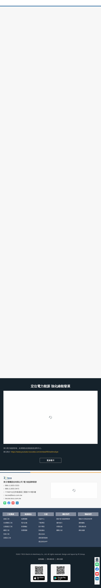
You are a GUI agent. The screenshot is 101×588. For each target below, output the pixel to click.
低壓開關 (24, 519)
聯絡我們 (88, 514)
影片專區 (42, 526)
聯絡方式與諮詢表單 (85, 519)
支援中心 (42, 519)
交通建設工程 (7, 526)
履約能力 (59, 523)
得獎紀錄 (59, 526)
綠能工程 (6, 519)
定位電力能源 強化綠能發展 (50, 386)
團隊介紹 (59, 530)
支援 (46, 514)
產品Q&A (42, 534)
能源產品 (28, 514)
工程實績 (10, 514)
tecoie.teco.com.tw (12, 498)
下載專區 (42, 523)
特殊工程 (6, 534)
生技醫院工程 (7, 523)
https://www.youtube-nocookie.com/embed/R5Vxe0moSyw (34, 452)
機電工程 (6, 530)
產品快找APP (43, 541)
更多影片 (50, 460)
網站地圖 (82, 530)
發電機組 (24, 526)
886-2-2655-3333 (11, 485)
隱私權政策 (82, 526)
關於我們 (65, 514)
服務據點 (82, 523)
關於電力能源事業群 (63, 519)
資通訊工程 (7, 538)
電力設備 (24, 523)
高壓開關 (24, 530)
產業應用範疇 (43, 538)
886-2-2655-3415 (11, 488)
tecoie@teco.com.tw (13, 495)
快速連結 (42, 530)
